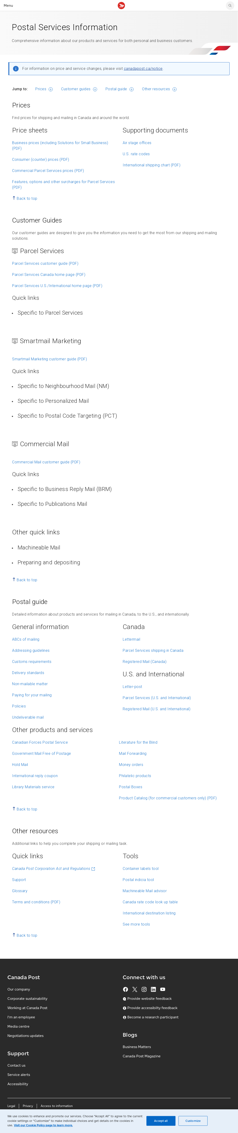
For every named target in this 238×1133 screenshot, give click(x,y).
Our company (18, 989)
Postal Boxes (130, 787)
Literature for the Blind (138, 742)
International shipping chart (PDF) (151, 165)
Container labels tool (141, 868)
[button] (122, 315)
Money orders (131, 764)
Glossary (19, 891)
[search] (230, 5)
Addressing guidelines (31, 650)
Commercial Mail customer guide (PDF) (46, 462)
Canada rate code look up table (150, 902)
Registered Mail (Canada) (144, 661)
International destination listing (149, 913)
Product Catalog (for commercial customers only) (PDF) (168, 798)
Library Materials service (33, 787)
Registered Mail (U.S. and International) (156, 709)
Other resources (156, 89)
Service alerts (18, 1074)
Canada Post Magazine (142, 1056)
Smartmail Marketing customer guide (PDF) (49, 359)
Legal (11, 1106)
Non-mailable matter (30, 684)
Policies (19, 706)
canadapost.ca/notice (143, 68)
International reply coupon (35, 776)
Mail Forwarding (133, 753)
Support (19, 880)
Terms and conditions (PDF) (36, 902)
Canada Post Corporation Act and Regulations (53, 868)
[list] (121, 314)
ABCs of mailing (26, 639)
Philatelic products (135, 776)
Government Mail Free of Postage (41, 753)
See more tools (136, 924)
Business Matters (137, 1047)
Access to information (57, 1106)
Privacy (28, 1106)
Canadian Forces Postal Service (40, 742)
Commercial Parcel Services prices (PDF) (48, 170)
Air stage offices (137, 143)
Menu (8, 5)
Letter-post (132, 686)
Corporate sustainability (27, 998)
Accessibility (17, 1084)
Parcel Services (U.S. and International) (157, 698)
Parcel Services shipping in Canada (153, 650)
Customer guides (76, 89)
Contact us (16, 1065)
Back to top (27, 198)
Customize (193, 1121)
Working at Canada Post (27, 1008)
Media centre (18, 1026)
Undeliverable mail (28, 717)
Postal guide (116, 89)
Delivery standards (28, 673)
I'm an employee (21, 1017)
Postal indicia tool (138, 880)
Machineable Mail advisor (145, 891)
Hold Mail (20, 764)
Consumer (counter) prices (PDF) (40, 159)
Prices (40, 89)
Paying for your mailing (32, 695)
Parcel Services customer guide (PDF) (45, 263)
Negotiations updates (25, 1035)
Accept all (161, 1121)
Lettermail (131, 639)
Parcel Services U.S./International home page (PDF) (57, 286)
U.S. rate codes (136, 154)
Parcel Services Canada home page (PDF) (48, 274)
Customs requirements (31, 661)
